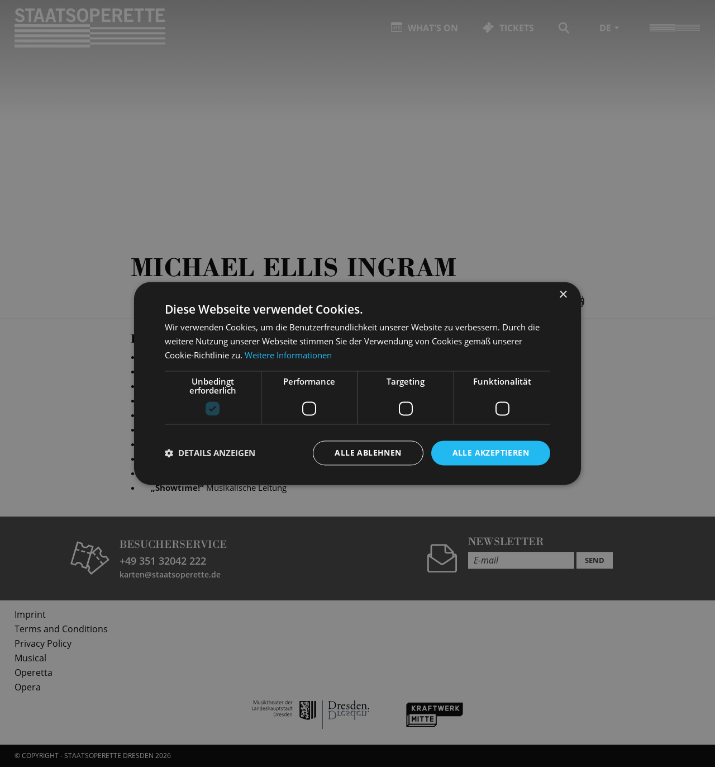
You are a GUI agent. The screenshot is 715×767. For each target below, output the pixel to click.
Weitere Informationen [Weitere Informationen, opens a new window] (288, 355)
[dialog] (357, 383)
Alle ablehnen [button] (368, 452)
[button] (210, 453)
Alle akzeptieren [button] (490, 452)
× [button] (563, 295)
